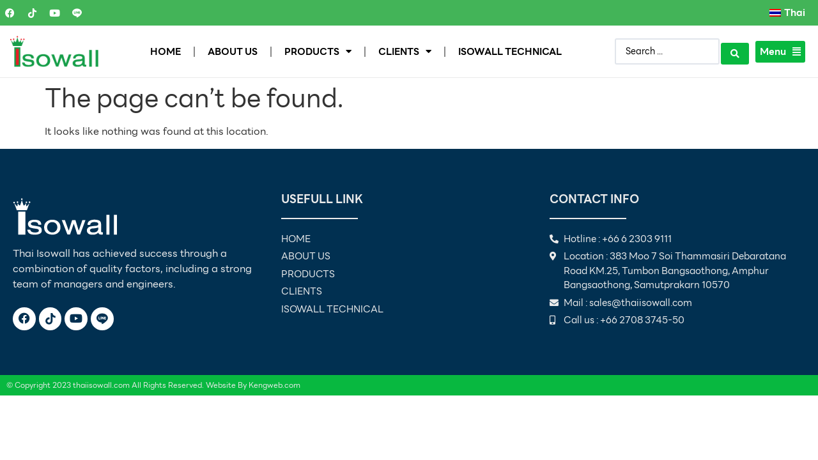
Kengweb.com (274, 385)
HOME (165, 51)
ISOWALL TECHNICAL (510, 51)
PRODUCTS (317, 51)
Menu (780, 52)
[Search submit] (735, 52)
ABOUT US (233, 51)
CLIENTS (404, 51)
